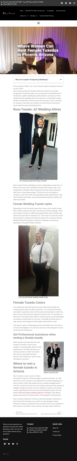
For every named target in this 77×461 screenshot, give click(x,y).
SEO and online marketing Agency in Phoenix (35, 393)
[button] (38, 23)
